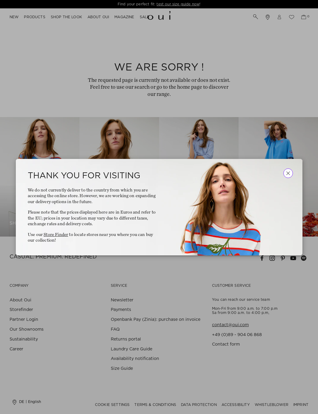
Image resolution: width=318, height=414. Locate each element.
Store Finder (56, 234)
